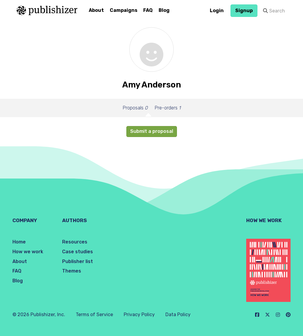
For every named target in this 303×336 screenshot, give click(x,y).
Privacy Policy (139, 314)
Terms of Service (94, 314)
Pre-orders (167, 108)
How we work (27, 251)
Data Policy (178, 314)
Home (19, 242)
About (96, 10)
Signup (244, 10)
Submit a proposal (151, 131)
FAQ (148, 10)
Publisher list (77, 261)
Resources (74, 242)
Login (217, 10)
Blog (164, 10)
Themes (71, 271)
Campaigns (123, 10)
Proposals (135, 108)
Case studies (77, 251)
